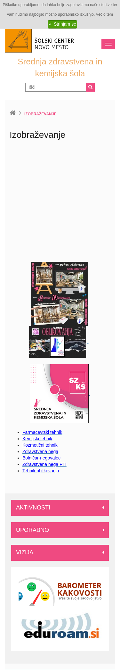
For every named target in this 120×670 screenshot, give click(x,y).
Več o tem (104, 14)
